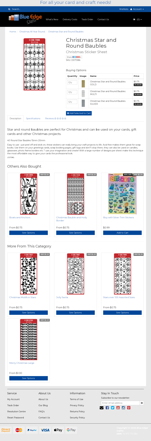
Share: (74, 57)
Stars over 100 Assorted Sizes (119, 297)
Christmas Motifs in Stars (22, 297)
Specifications (33, 118)
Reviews (55, 118)
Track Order (87, 19)
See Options (28, 232)
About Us (43, 399)
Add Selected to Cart (79, 113)
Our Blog (43, 405)
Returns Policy (77, 411)
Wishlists (123, 9)
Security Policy (77, 417)
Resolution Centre (16, 411)
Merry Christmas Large (21, 363)
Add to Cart (122, 232)
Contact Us (103, 19)
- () (137, 19)
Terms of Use (76, 399)
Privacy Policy (77, 405)
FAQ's (41, 411)
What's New (52, 19)
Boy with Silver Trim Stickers (118, 217)
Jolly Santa (62, 297)
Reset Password (15, 417)
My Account (13, 399)
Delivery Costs (70, 19)
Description (15, 118)
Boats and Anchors (19, 217)
